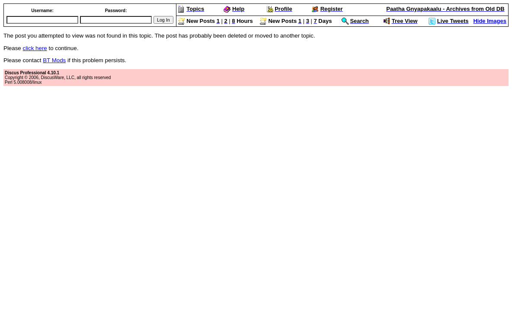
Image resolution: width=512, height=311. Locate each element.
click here (34, 48)
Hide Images (489, 21)
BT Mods (54, 60)
